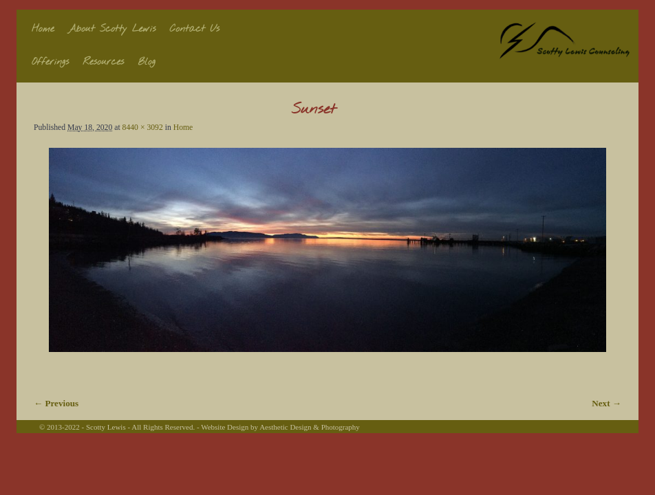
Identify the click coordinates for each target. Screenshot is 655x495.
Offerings (50, 62)
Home (43, 29)
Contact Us (195, 29)
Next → (606, 403)
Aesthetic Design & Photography (309, 427)
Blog (146, 62)
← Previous (56, 403)
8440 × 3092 (142, 127)
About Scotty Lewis (112, 29)
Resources (103, 62)
